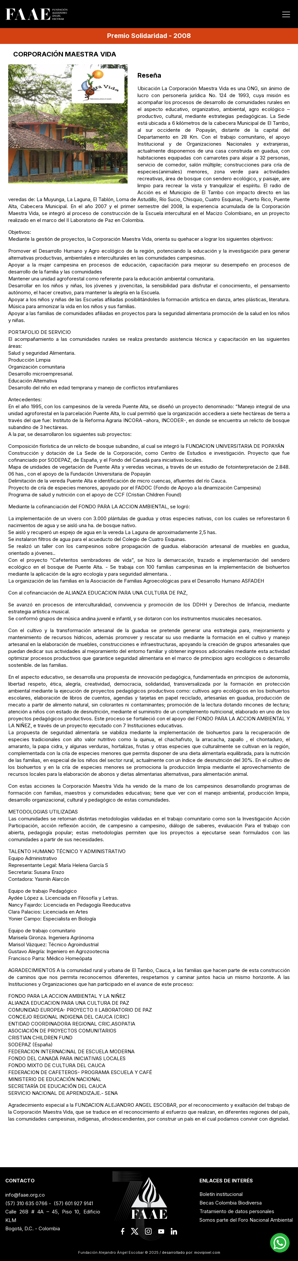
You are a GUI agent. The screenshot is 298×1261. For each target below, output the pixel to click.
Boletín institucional (221, 1194)
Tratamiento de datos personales (236, 1211)
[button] (280, 1243)
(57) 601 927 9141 (73, 1203)
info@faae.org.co (25, 1195)
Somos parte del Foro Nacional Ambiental (246, 1220)
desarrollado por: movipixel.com (190, 1252)
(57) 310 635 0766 (26, 1203)
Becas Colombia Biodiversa (230, 1203)
